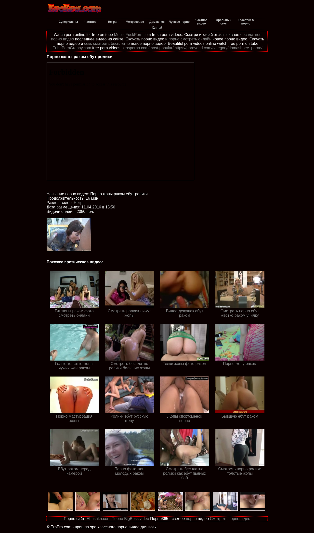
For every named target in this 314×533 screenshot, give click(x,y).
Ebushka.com (98, 519)
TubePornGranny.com (72, 48)
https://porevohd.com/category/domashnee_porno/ (218, 48)
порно (191, 519)
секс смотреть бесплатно (107, 43)
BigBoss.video (136, 519)
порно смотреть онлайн (190, 39)
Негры (79, 203)
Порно (117, 519)
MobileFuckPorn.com (132, 35)
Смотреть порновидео (230, 519)
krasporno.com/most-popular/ (147, 48)
